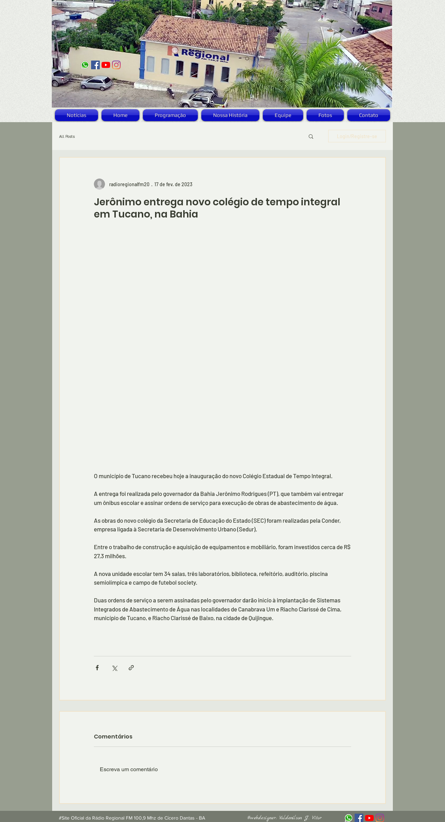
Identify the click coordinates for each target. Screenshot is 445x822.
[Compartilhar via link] (131, 667)
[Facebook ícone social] (95, 65)
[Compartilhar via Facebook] (97, 667)
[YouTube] (106, 65)
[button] (311, 136)
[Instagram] (116, 65)
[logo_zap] (85, 65)
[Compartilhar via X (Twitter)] (114, 667)
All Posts (67, 136)
